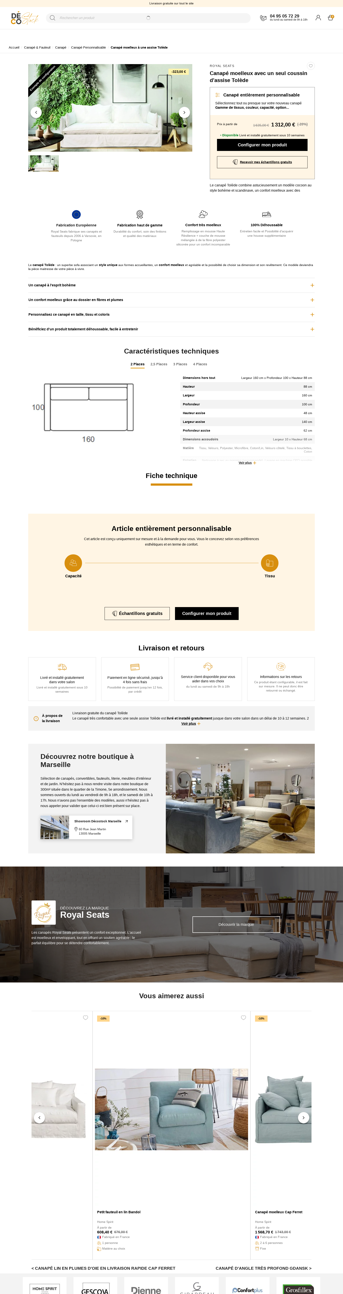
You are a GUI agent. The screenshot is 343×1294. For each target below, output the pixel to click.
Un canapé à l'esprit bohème (52, 285)
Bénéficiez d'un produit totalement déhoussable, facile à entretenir (83, 329)
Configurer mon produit (262, 144)
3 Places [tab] (180, 364)
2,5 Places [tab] (158, 364)
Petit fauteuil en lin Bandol (118, 1212)
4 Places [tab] (200, 364)
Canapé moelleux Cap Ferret (278, 1212)
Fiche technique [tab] (171, 476)
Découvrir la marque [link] (236, 924)
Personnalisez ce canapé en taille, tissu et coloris (69, 314)
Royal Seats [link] (222, 66)
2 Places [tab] (138, 364)
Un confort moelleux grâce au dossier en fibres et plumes (75, 300)
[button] (247, 463)
